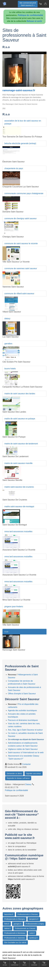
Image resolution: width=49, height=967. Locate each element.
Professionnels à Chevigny (14, 919)
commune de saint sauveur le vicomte (21, 243)
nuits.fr (32, 933)
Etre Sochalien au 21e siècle (15, 942)
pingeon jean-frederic (13, 607)
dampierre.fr (33, 919)
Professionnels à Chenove (28, 914)
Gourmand (34, 963)
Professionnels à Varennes (14, 938)
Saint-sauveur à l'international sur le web (26, 752)
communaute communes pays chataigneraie (23, 193)
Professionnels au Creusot (25, 928)
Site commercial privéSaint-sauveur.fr (27, 4)
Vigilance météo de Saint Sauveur (23, 749)
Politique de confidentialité (30, 15)
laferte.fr (7, 928)
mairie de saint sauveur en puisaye (19, 419)
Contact (44, 963)
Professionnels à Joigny (35, 924)
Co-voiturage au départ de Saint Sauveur (26, 739)
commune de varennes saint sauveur (20, 268)
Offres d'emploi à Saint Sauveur (22, 694)
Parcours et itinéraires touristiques (23, 720)
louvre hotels (10, 369)
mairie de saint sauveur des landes (19, 394)
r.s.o (6, 632)
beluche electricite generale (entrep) (20, 143)
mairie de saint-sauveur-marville (18, 463)
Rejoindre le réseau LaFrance (18, 778)
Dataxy (28, 784)
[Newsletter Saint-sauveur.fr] (40, 3)
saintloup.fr (33, 938)
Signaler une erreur (33, 773)
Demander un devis (14, 773)
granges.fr (17, 924)
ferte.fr (6, 924)
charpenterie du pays (13, 168)
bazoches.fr (8, 914)
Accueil (5, 963)
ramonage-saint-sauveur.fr (18, 90)
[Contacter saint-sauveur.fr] (45, 3)
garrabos (8, 344)
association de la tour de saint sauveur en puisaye (22, 122)
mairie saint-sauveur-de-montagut (19, 506)
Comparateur (14, 963)
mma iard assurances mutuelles (18, 531)
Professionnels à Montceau (14, 933)
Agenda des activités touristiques (22, 710)
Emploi (24, 963)
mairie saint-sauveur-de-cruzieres (19, 487)
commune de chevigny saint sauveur (20, 218)
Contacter (26, 764)
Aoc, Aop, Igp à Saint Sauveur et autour (25, 730)
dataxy (7, 318)
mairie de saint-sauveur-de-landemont (21, 444)
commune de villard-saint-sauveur (19, 293)
